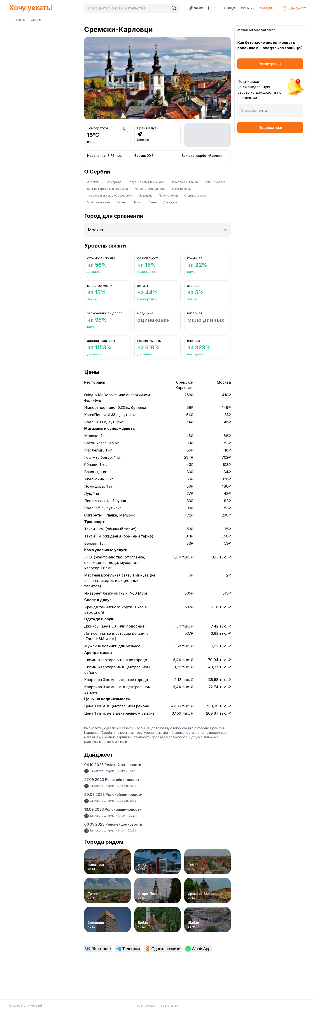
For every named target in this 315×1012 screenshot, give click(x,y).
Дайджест (294, 8)
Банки (153, 202)
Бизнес (121, 202)
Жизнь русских (215, 182)
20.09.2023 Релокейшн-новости (113, 794)
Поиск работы (168, 195)
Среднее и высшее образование (109, 195)
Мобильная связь (99, 202)
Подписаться (270, 127)
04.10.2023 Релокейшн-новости (112, 764)
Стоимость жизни (196, 195)
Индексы (93, 182)
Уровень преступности (150, 188)
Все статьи (169, 1005)
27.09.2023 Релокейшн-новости (113, 779)
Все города (113, 182)
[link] (98, 948)
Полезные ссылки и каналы (146, 182)
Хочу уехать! (31, 8)
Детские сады (181, 188)
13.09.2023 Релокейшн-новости (112, 809)
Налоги (137, 202)
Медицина (145, 195)
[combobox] (127, 8)
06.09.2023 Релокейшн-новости (113, 824)
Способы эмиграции (184, 182)
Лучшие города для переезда (107, 188)
